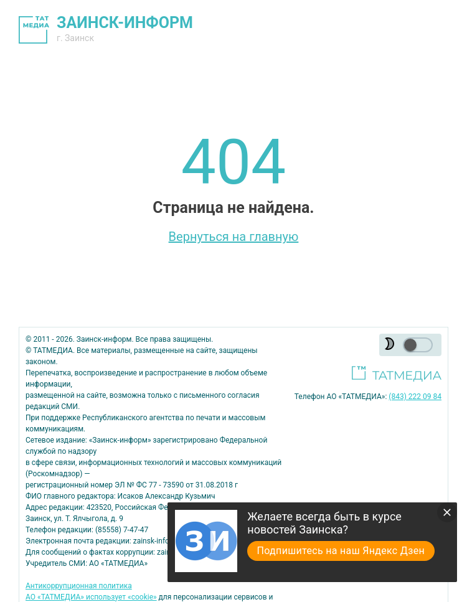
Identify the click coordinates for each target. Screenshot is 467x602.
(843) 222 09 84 (415, 396)
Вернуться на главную (234, 236)
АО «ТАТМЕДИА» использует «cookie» (91, 597)
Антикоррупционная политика (79, 585)
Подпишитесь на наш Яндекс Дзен (341, 551)
